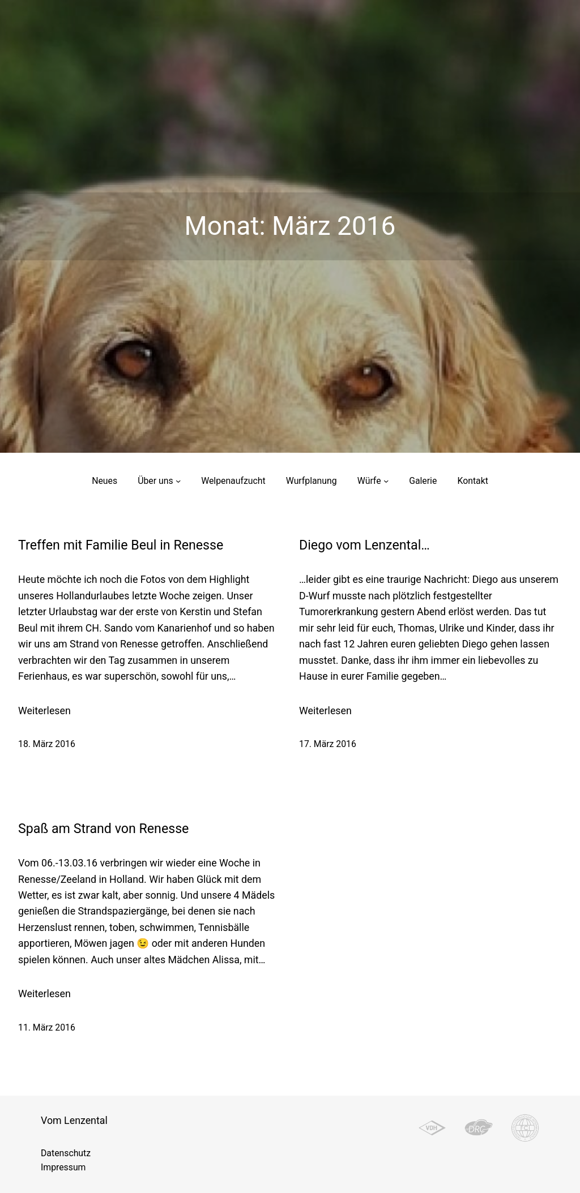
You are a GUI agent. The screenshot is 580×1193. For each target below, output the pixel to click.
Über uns (155, 480)
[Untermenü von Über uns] (178, 480)
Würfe (369, 480)
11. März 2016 (46, 1027)
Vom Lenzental (74, 1120)
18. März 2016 (46, 744)
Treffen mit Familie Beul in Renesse (120, 545)
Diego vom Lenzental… (364, 545)
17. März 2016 (327, 744)
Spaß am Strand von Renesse (103, 828)
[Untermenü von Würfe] (386, 480)
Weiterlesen (44, 711)
